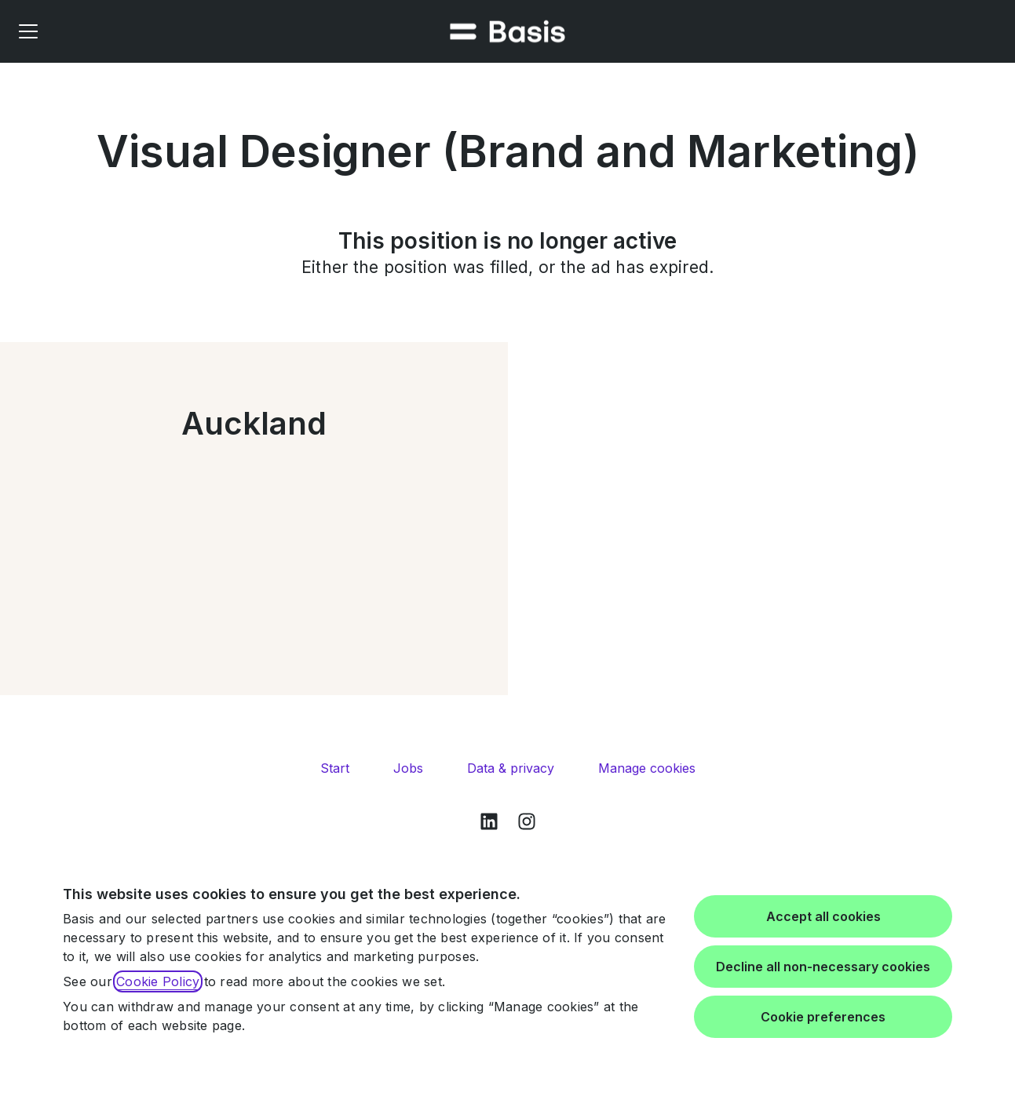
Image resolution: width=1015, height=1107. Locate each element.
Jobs (408, 768)
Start (334, 768)
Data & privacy (510, 768)
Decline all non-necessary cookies (823, 966)
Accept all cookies (823, 916)
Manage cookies (647, 768)
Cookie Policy (157, 981)
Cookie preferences (823, 1017)
